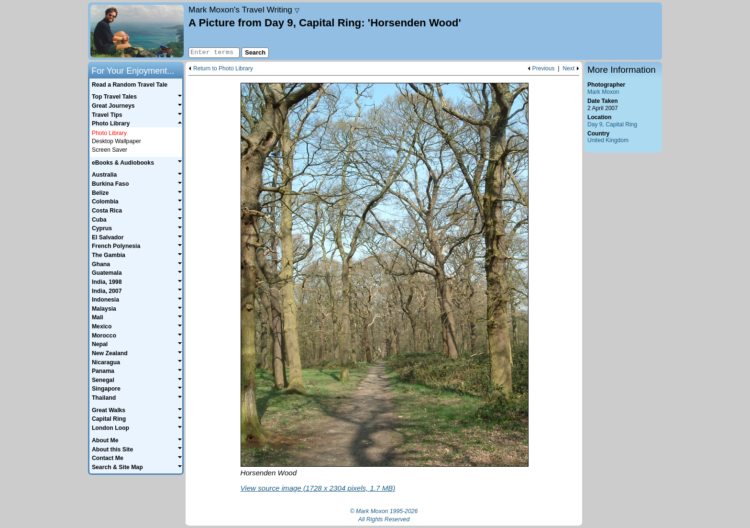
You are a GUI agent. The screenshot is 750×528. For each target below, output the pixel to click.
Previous (543, 69)
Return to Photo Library (223, 69)
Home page (137, 31)
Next (568, 69)
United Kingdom (608, 140)
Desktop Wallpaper (116, 141)
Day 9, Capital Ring (612, 124)
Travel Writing (243, 9)
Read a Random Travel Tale (129, 84)
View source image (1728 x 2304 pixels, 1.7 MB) (318, 488)
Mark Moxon (603, 92)
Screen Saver (109, 149)
